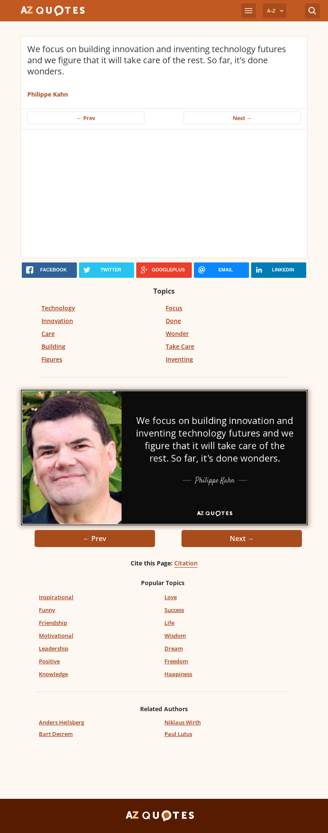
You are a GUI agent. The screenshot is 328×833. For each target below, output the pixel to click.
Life (169, 623)
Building (53, 346)
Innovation (57, 321)
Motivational (56, 635)
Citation (186, 563)
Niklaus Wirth (182, 722)
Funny (47, 610)
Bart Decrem (56, 734)
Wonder (177, 334)
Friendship (53, 623)
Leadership (53, 648)
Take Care (180, 346)
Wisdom (175, 635)
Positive (49, 661)
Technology (58, 308)
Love (170, 597)
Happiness (178, 674)
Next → (242, 118)
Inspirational (56, 597)
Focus (174, 308)
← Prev (85, 118)
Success (174, 610)
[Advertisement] (164, 193)
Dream (173, 648)
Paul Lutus (178, 734)
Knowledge (53, 674)
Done (173, 321)
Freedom (176, 661)
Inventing (179, 359)
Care (48, 334)
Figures (51, 359)
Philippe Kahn (47, 94)
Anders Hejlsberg (61, 722)
